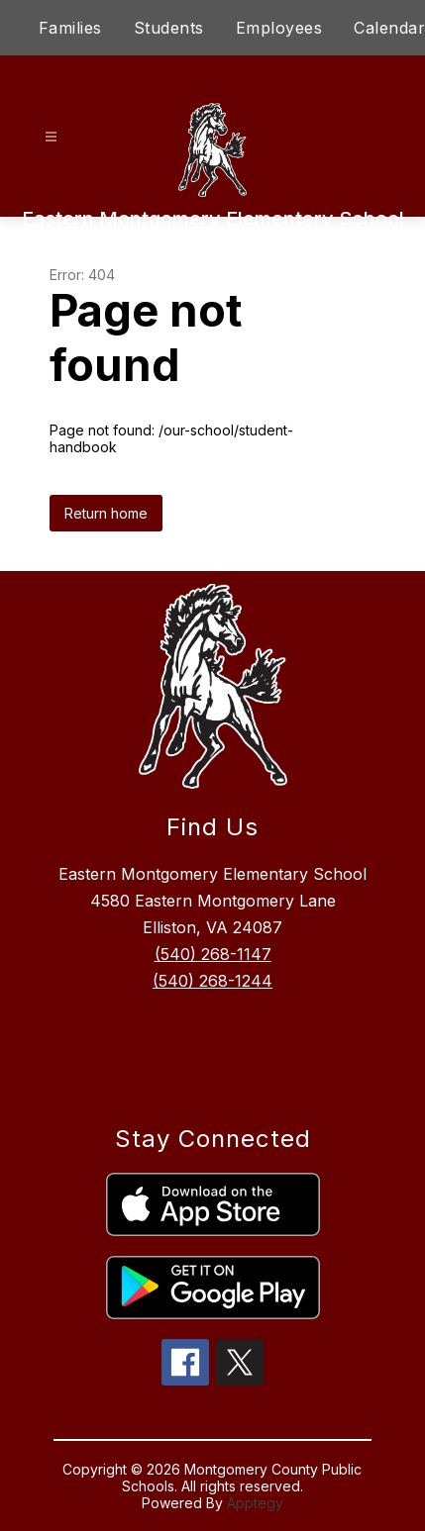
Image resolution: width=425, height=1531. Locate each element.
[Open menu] (51, 137)
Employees (279, 28)
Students (169, 28)
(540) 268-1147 (213, 954)
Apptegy (255, 1502)
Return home (106, 513)
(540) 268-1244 (212, 981)
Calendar (389, 28)
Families (70, 28)
